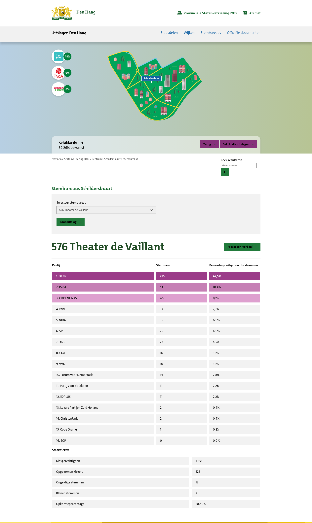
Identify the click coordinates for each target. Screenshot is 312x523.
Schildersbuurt (112, 159)
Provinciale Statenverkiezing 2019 (70, 159)
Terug (207, 144)
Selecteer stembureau (71, 202)
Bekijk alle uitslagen (238, 144)
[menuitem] (207, 13)
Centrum (97, 159)
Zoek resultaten (231, 160)
